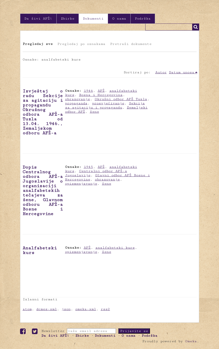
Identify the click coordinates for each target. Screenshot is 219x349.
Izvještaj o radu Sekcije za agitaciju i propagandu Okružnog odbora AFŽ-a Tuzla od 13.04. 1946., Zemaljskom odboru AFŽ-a (43, 112)
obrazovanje (77, 99)
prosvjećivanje (108, 103)
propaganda (76, 103)
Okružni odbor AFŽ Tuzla (121, 99)
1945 (88, 167)
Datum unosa (181, 72)
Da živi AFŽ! (38, 18)
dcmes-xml (46, 309)
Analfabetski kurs (40, 250)
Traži (195, 27)
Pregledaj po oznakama (81, 44)
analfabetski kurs (115, 248)
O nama (119, 18)
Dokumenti (93, 18)
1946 (88, 91)
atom (27, 309)
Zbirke (67, 18)
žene (94, 112)
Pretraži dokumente (131, 44)
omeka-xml (85, 309)
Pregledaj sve (38, 44)
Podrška (143, 18)
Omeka (191, 341)
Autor (161, 72)
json (66, 309)
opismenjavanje (81, 184)
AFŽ (101, 91)
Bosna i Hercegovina (101, 95)
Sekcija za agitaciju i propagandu (105, 105)
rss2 (105, 309)
